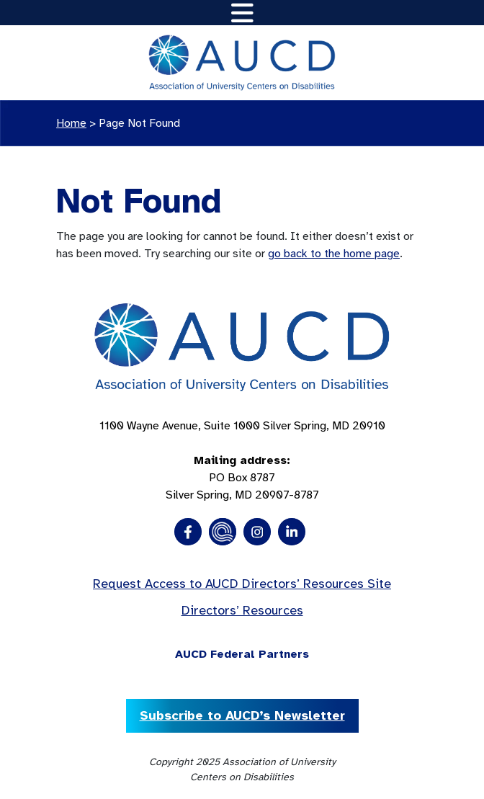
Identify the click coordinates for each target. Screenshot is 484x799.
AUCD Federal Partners (242, 654)
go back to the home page (334, 253)
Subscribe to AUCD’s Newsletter (242, 715)
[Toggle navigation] (242, 12)
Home (71, 123)
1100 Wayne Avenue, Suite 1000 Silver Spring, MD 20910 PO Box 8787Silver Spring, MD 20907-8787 (242, 460)
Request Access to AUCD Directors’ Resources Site (242, 584)
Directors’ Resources (242, 610)
